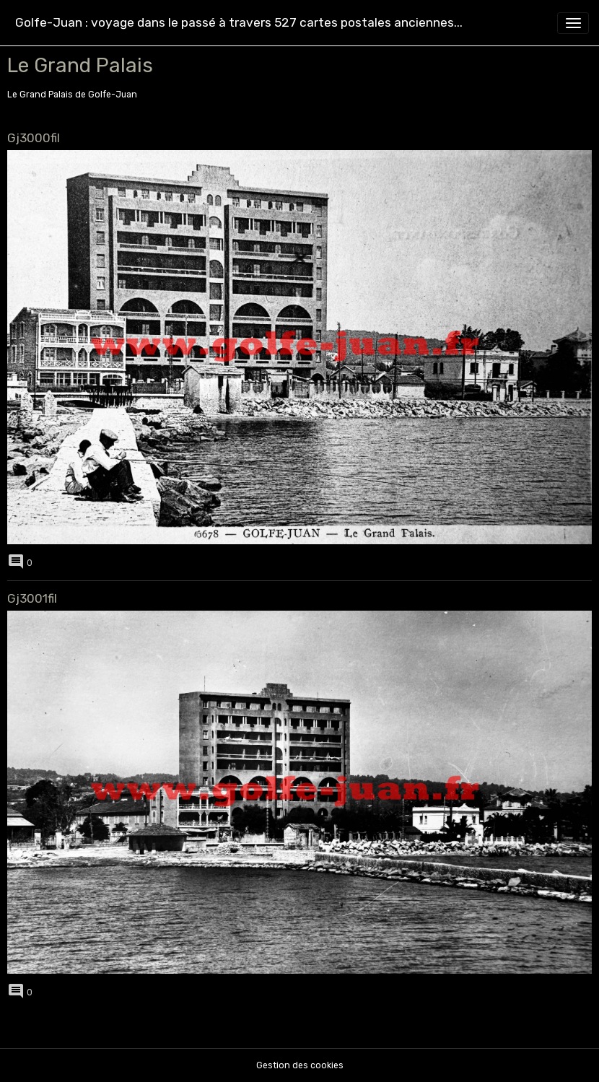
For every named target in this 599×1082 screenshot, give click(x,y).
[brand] (239, 22)
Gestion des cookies (300, 1065)
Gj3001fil (32, 598)
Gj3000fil (33, 138)
